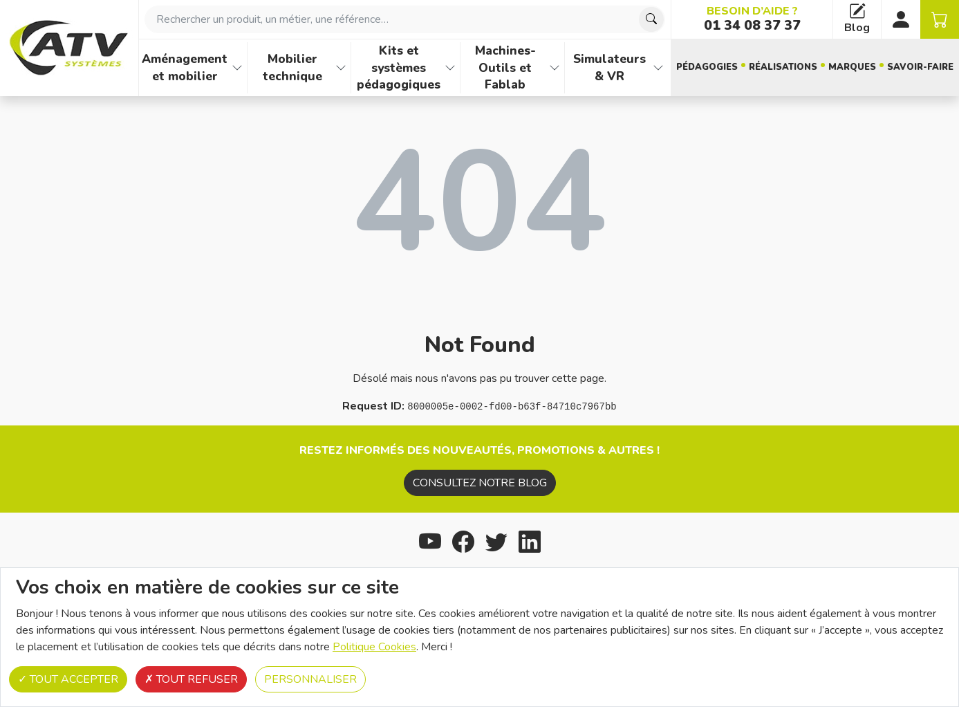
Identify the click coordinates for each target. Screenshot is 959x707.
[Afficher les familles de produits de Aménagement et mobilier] (237, 67)
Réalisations (783, 67)
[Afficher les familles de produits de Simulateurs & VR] (658, 67)
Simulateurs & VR (609, 67)
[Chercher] (651, 19)
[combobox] (405, 19)
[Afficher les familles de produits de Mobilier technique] (341, 67)
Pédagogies (707, 67)
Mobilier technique (292, 67)
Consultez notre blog (480, 482)
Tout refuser (191, 679)
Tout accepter (68, 679)
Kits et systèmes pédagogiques (398, 67)
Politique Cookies (374, 646)
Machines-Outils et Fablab (505, 67)
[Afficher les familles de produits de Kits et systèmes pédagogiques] (450, 67)
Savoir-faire (920, 67)
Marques (852, 67)
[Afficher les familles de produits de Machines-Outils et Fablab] (554, 67)
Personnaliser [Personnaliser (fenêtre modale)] (310, 679)
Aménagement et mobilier (184, 67)
